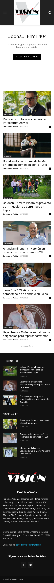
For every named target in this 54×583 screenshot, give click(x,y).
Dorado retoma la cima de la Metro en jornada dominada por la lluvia (26, 163)
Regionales (8, 198)
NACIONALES (10, 414)
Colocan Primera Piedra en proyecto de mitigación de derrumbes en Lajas (27, 206)
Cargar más (27, 346)
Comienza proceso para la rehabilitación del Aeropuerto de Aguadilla (34, 399)
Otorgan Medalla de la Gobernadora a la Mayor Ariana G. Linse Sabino (35, 451)
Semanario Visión (10, 127)
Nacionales (8, 114)
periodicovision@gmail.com (28, 544)
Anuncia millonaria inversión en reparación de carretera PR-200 (24, 250)
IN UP (6, 285)
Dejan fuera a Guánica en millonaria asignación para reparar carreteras (26, 334)
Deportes (7, 156)
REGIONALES (10, 361)
